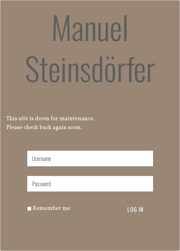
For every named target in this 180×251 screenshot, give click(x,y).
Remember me (48, 208)
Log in (135, 209)
